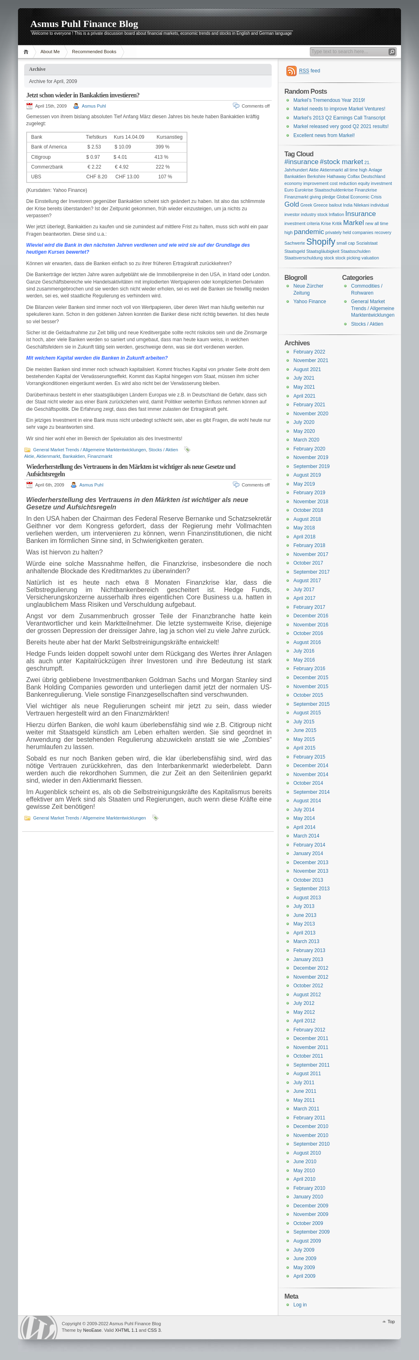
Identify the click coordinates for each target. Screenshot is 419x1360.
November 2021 (310, 360)
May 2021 (304, 387)
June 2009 (304, 1258)
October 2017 (308, 563)
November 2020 (310, 414)
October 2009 (308, 1223)
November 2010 (310, 1135)
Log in (300, 1305)
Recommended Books (94, 51)
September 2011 (311, 1065)
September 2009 (311, 1232)
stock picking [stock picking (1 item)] (348, 257)
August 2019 (307, 475)
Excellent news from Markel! (324, 135)
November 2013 (310, 871)
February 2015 (309, 757)
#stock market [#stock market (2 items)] (341, 162)
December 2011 (310, 1038)
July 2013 (303, 906)
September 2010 (311, 1144)
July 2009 (303, 1250)
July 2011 (303, 1082)
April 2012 (304, 1021)
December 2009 (310, 1206)
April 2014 (304, 827)
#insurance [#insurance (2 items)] (301, 162)
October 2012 (308, 985)
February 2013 (309, 950)
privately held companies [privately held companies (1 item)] (349, 232)
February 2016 (309, 668)
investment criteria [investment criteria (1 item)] (302, 223)
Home (27, 51)
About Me (50, 51)
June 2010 (304, 1161)
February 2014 (309, 845)
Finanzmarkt (100, 456)
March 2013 (306, 941)
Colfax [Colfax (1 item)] (353, 176)
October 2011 (308, 1056)
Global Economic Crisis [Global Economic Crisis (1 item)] (358, 196)
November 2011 (310, 1047)
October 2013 (308, 880)
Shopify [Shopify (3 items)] (320, 242)
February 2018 (309, 545)
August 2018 (307, 519)
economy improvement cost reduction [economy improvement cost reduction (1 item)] (320, 183)
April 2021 (304, 396)
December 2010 (310, 1126)
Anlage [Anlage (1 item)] (375, 169)
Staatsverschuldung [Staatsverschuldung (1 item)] (303, 257)
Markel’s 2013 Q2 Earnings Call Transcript (339, 118)
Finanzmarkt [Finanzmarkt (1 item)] (296, 196)
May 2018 (304, 528)
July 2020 (303, 422)
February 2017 (309, 607)
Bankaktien (74, 456)
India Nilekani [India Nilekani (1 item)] (356, 205)
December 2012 (310, 968)
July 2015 (303, 722)
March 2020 (306, 440)
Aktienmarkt (48, 456)
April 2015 (304, 748)
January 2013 (308, 959)
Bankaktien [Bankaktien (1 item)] (295, 176)
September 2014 (311, 792)
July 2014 (303, 810)
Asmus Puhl (94, 106)
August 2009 (307, 1241)
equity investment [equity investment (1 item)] (375, 183)
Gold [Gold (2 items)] (291, 204)
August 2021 (307, 369)
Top (391, 1321)
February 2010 (309, 1188)
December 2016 (310, 616)
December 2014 (310, 765)
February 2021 (309, 405)
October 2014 (308, 783)
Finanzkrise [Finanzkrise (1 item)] (366, 189)
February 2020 (309, 449)
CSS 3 (154, 1330)
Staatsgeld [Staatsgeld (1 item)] (294, 251)
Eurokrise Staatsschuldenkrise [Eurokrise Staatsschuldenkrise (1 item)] (324, 189)
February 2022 (309, 352)
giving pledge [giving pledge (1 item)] (323, 196)
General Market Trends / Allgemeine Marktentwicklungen (89, 449)
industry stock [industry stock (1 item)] (314, 214)
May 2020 (304, 431)
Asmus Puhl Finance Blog (84, 23)
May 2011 (304, 1100)
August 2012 (307, 994)
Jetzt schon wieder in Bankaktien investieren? (83, 95)
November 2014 (310, 774)
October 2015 (308, 695)
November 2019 (310, 457)
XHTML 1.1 (126, 1330)
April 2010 (304, 1179)
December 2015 (310, 677)
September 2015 (311, 704)
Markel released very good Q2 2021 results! (341, 126)
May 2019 (304, 484)
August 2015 (307, 713)
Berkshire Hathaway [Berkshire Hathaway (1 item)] (326, 176)
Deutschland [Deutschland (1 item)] (373, 176)
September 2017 (311, 572)
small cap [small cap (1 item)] (346, 243)
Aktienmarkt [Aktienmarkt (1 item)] (331, 169)
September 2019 (311, 466)
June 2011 (304, 1091)
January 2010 (308, 1197)
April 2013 (304, 933)
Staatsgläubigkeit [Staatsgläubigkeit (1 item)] (322, 251)
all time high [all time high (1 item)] (355, 169)
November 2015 (310, 686)
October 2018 (308, 510)
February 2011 (309, 1118)
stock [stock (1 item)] (329, 257)
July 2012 (303, 1003)
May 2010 (304, 1170)
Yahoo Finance (309, 301)
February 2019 (309, 492)
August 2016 (307, 642)
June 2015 (304, 730)
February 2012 (309, 1030)
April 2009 (304, 1276)
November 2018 (310, 501)
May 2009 (304, 1267)
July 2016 (303, 651)
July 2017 (303, 589)
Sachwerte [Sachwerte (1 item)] (294, 243)
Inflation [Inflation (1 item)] (336, 214)
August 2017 (307, 580)
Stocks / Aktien (163, 449)
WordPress (39, 1327)
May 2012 (304, 1012)
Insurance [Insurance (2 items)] (360, 214)
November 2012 (310, 977)
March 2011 (306, 1109)
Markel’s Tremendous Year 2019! (329, 100)
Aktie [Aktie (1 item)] (314, 169)
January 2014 (308, 853)
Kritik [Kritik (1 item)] (337, 223)
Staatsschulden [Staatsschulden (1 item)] (356, 251)
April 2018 (304, 537)
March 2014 (306, 836)
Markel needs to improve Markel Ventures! (339, 109)
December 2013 (310, 862)
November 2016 (310, 625)
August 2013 (307, 898)
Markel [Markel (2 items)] (353, 223)
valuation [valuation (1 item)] (370, 257)
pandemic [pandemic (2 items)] (309, 232)
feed (309, 71)
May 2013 (304, 924)
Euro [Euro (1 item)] (289, 189)
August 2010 (307, 1153)
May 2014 (304, 818)
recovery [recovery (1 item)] (382, 232)
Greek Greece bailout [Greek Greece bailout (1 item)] (321, 205)
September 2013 (311, 889)
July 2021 (303, 378)
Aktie (29, 456)
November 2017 (310, 554)
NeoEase (92, 1330)
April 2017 (304, 598)
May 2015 (304, 739)
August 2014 (307, 801)
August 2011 (307, 1073)
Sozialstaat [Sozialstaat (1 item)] (367, 243)
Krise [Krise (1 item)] (326, 223)
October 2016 (308, 633)
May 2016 (304, 660)
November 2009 (310, 1214)
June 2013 (304, 915)
